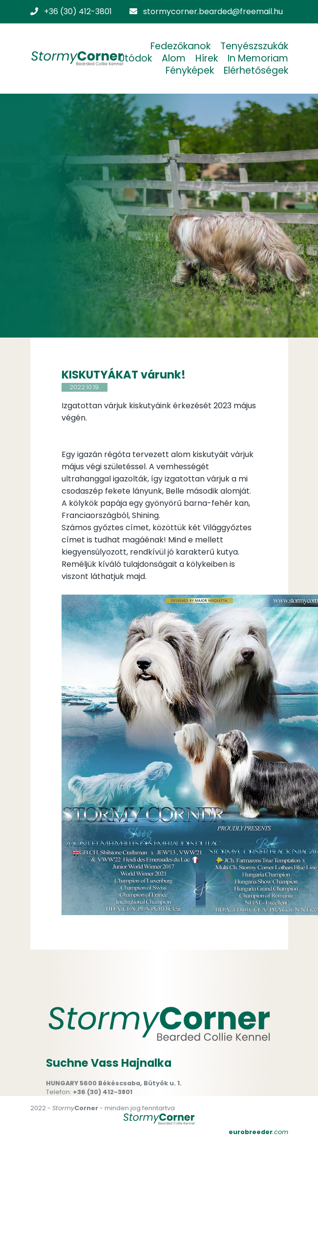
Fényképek (190, 71)
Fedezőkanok (180, 46)
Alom (174, 58)
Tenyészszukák (254, 46)
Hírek (206, 58)
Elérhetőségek (256, 71)
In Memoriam (258, 58)
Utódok (135, 58)
